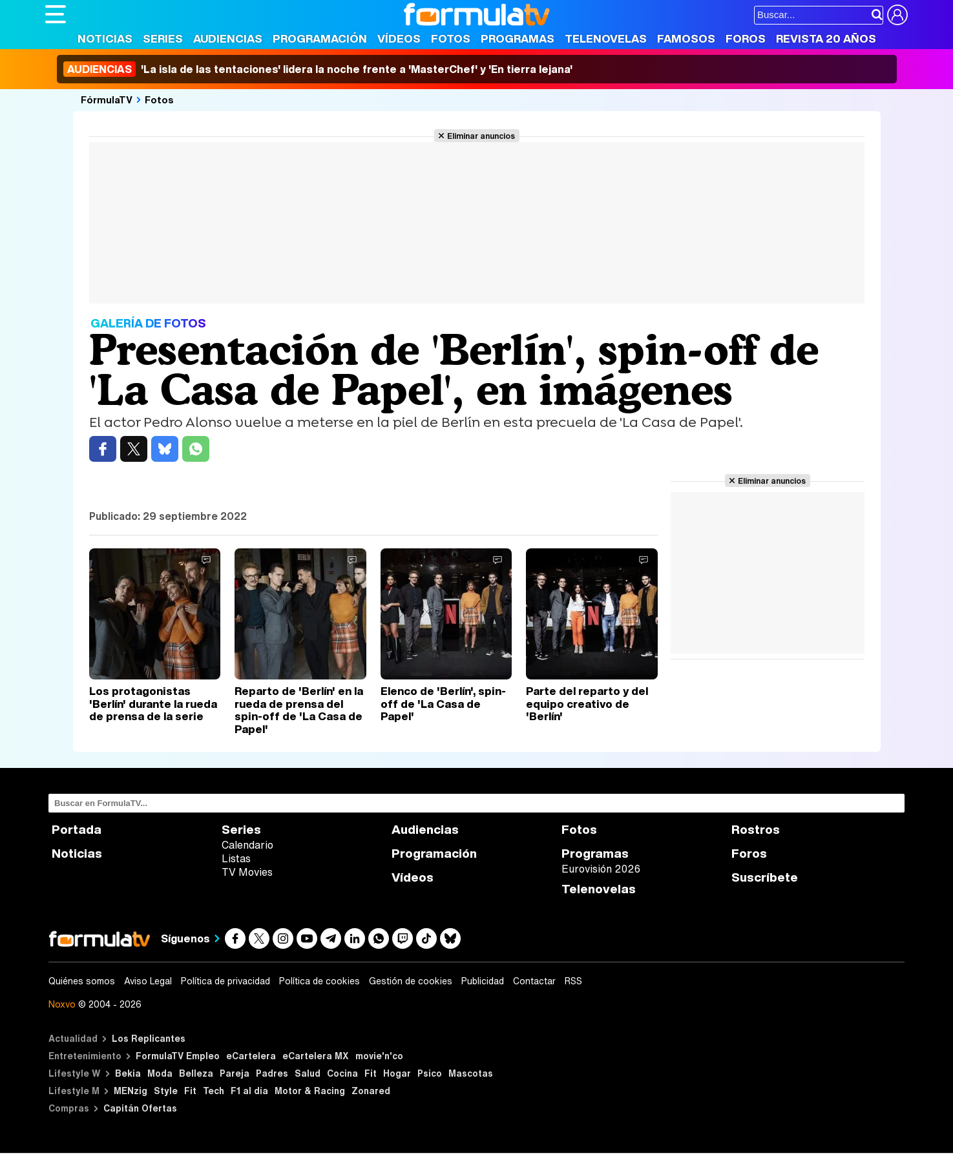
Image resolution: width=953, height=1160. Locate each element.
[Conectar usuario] (897, 15)
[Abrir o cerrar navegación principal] (55, 14)
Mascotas (470, 1073)
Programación (320, 38)
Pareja (234, 1073)
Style (166, 1090)
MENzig (130, 1090)
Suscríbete (764, 877)
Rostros (755, 829)
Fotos (450, 38)
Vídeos (399, 38)
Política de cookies (319, 981)
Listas (236, 858)
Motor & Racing (310, 1090)
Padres (272, 1073)
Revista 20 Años (826, 38)
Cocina (342, 1073)
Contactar (534, 981)
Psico (429, 1073)
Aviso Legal (148, 981)
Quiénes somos (81, 981)
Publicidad (482, 981)
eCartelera (251, 1055)
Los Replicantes (148, 1038)
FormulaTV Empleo (178, 1055)
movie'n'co (379, 1055)
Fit (370, 1073)
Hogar (397, 1073)
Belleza (196, 1073)
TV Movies (247, 872)
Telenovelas (606, 38)
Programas (517, 38)
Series (163, 38)
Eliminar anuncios (481, 135)
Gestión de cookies (410, 981)
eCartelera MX (315, 1055)
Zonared (370, 1090)
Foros (746, 38)
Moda (160, 1073)
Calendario (247, 845)
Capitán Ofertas (140, 1108)
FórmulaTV (106, 99)
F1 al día (249, 1090)
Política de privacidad (225, 981)
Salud (307, 1073)
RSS (573, 981)
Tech (213, 1090)
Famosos (686, 38)
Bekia (128, 1073)
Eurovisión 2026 (600, 868)
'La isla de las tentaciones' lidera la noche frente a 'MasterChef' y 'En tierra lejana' (317, 69)
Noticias (105, 38)
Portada (76, 829)
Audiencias (227, 38)
